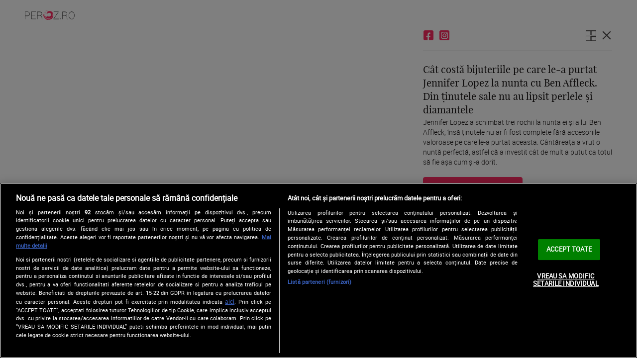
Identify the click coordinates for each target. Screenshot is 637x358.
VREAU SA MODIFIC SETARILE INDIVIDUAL (565, 279)
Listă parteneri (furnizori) (319, 281)
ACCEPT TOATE (569, 249)
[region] (318, 270)
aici (229, 301)
